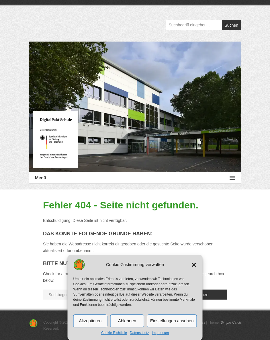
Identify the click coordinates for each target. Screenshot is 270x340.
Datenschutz (139, 333)
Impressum (160, 333)
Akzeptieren (90, 320)
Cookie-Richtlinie (114, 333)
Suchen (231, 25)
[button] (194, 265)
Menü (135, 178)
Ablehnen (127, 320)
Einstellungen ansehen (172, 320)
